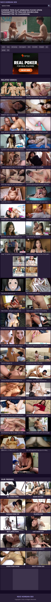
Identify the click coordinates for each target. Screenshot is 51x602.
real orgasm (22, 47)
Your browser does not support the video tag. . (25, 31)
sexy (8, 47)
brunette (34, 47)
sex (47, 47)
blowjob (41, 47)
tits (8, 50)
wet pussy (14, 47)
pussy (3, 50)
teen (29, 47)
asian (3, 47)
